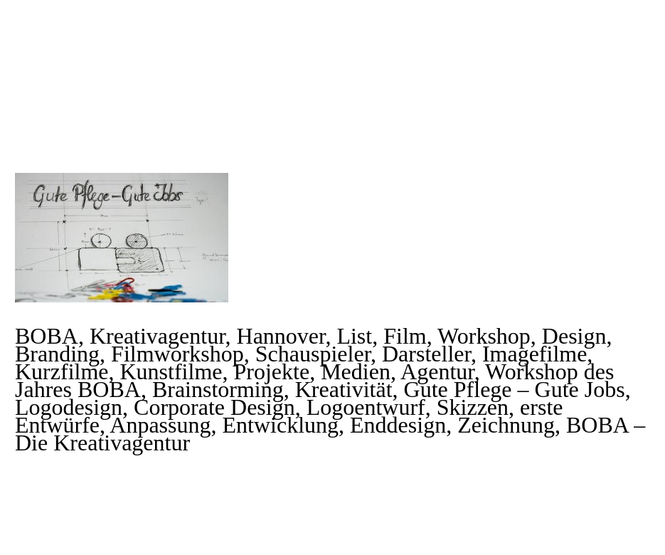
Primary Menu (626, 35)
